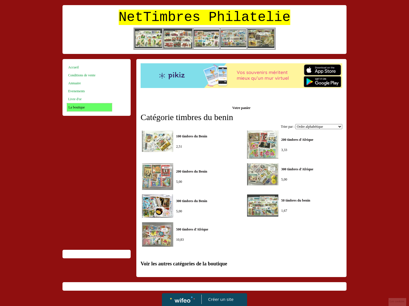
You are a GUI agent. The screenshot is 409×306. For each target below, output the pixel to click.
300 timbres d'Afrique (297, 169)
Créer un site (220, 299)
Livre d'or (75, 99)
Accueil (73, 67)
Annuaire (74, 83)
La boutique (76, 107)
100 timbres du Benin (191, 136)
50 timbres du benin (295, 200)
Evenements (76, 91)
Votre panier (241, 108)
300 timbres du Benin (191, 201)
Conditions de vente (81, 75)
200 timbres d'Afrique (297, 140)
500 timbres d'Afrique (192, 229)
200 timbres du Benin (191, 171)
